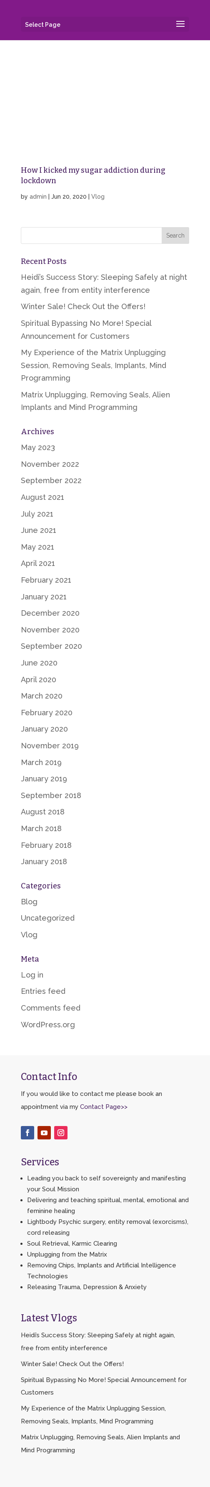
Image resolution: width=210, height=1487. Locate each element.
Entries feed (43, 991)
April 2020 (38, 679)
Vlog (98, 196)
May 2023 (38, 447)
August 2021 (42, 497)
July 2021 (37, 513)
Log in (32, 974)
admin (38, 196)
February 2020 (46, 712)
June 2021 (38, 530)
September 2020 (51, 646)
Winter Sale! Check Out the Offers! (83, 306)
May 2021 (37, 547)
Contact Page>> (104, 1107)
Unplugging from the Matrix (67, 1254)
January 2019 (44, 778)
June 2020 (39, 662)
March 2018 (41, 828)
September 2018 (51, 795)
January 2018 (44, 861)
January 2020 (44, 728)
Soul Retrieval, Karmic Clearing (72, 1243)
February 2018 (46, 845)
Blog (29, 901)
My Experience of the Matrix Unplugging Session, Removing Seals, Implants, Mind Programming (93, 365)
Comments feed (50, 1007)
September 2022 (51, 480)
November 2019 (50, 745)
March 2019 (41, 762)
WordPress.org (48, 1024)
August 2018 (43, 811)
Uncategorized (48, 918)
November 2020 (50, 629)
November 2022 (50, 464)
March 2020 (41, 695)
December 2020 (50, 613)
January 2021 (44, 596)
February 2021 (46, 580)
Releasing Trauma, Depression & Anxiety (87, 1287)
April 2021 (38, 563)
